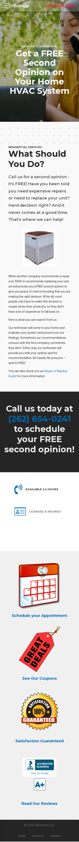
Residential (49, 46)
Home (22, 836)
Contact (38, 836)
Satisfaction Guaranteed (39, 741)
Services (28, 46)
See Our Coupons (39, 678)
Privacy (56, 836)
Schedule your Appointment (39, 616)
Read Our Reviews (39, 803)
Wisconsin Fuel (44, 825)
